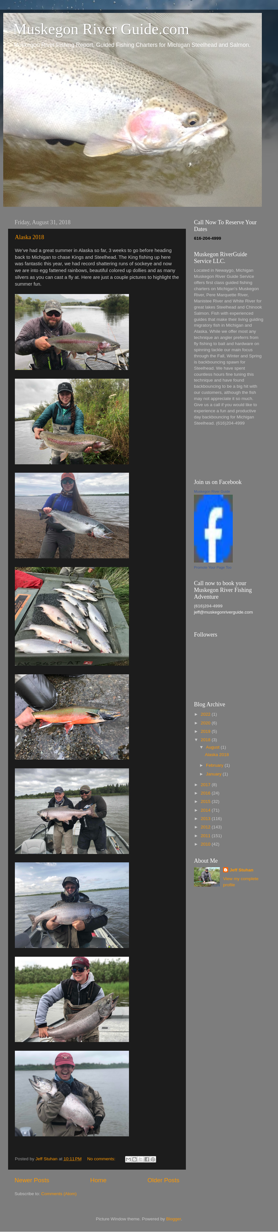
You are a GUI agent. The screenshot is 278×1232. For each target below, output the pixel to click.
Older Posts (163, 1180)
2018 (206, 739)
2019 (206, 731)
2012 (206, 827)
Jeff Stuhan (241, 870)
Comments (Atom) (59, 1193)
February (215, 765)
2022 (206, 714)
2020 (206, 723)
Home (98, 1180)
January (214, 774)
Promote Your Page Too (212, 567)
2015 (206, 801)
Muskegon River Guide (212, 491)
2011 (206, 835)
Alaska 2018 (29, 237)
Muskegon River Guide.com (101, 28)
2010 (206, 844)
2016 (206, 793)
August (213, 747)
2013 (206, 818)
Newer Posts (32, 1180)
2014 (206, 810)
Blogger (173, 1218)
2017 (206, 784)
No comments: (102, 1158)
